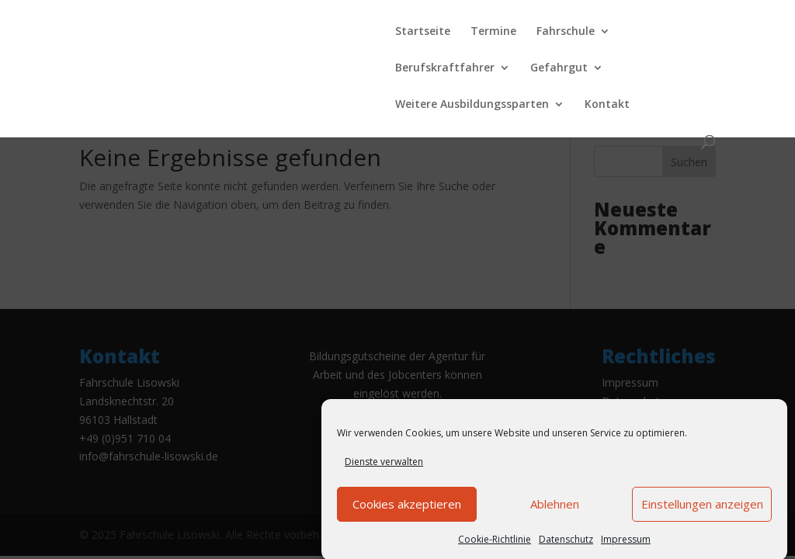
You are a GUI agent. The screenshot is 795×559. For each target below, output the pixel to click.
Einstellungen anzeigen (702, 511)
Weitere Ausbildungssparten (472, 105)
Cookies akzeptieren (406, 511)
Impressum (626, 546)
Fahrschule (565, 32)
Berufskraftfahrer (445, 68)
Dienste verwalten (384, 468)
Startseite (422, 32)
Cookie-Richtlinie (494, 546)
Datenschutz (566, 546)
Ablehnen (554, 511)
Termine (493, 32)
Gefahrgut (559, 68)
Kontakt (607, 105)
